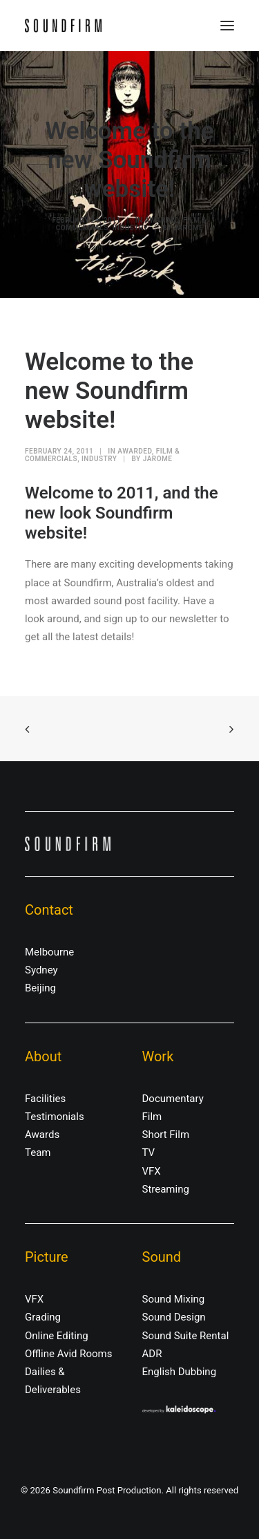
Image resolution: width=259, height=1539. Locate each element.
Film (152, 1116)
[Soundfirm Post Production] (63, 25)
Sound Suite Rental (185, 1336)
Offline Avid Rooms (69, 1353)
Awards (42, 1134)
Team (38, 1152)
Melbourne (49, 952)
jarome (188, 228)
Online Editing (56, 1336)
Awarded (162, 220)
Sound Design (174, 1317)
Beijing (40, 988)
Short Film (166, 1134)
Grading (43, 1317)
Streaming (165, 1189)
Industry (130, 228)
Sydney (41, 970)
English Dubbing (179, 1371)
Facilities (45, 1098)
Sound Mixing (173, 1299)
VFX (151, 1171)
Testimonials (54, 1116)
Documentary (173, 1098)
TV (148, 1152)
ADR (152, 1353)
